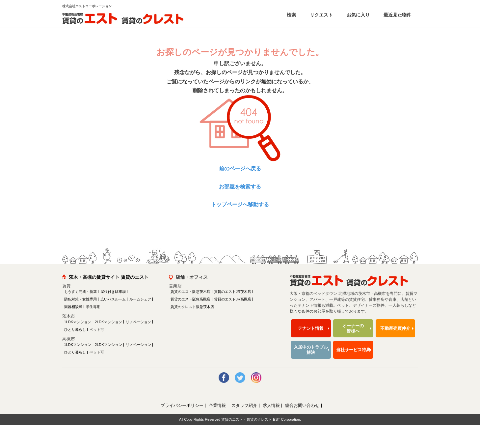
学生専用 (93, 307)
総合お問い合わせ (302, 405)
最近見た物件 (396, 14)
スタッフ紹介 (244, 405)
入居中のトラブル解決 (311, 350)
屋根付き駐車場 (113, 292)
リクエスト (320, 14)
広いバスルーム (113, 299)
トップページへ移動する (240, 204)
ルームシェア (140, 299)
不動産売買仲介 (395, 328)
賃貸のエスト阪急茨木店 (190, 292)
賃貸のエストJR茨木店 (232, 292)
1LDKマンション (78, 322)
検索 (290, 14)
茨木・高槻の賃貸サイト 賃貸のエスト (108, 277)
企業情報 (217, 405)
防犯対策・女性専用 (80, 299)
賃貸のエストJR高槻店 (232, 299)
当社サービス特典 (353, 349)
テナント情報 (311, 328)
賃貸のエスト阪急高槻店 (190, 299)
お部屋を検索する (240, 186)
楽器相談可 (73, 307)
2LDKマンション (108, 322)
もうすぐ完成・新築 (80, 292)
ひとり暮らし (75, 329)
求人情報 (271, 405)
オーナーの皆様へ (353, 328)
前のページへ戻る (240, 168)
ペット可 (97, 329)
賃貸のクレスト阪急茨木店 (192, 307)
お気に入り (357, 14)
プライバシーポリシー (182, 405)
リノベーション (138, 322)
